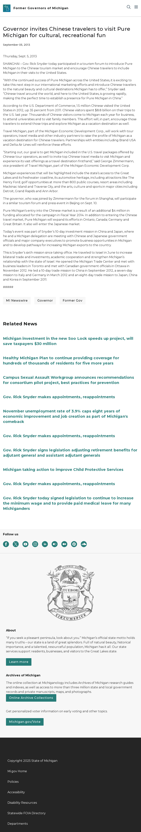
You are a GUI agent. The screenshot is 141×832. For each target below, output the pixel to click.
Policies (13, 781)
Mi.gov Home (17, 771)
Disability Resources (22, 802)
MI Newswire (17, 300)
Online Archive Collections (31, 698)
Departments (17, 823)
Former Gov (72, 300)
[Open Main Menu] (136, 6)
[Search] (128, 6)
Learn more (18, 662)
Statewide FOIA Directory (26, 813)
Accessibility (16, 792)
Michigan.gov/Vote (25, 722)
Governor (45, 300)
